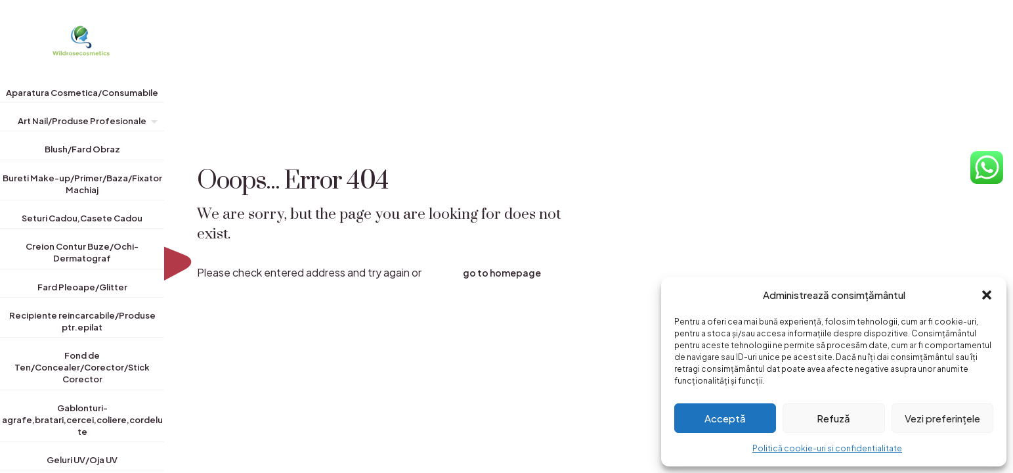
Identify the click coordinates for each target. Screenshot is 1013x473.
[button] (986, 295)
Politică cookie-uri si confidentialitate (827, 448)
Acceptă (725, 418)
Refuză (833, 418)
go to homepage (502, 273)
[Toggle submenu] (151, 123)
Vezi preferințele (942, 418)
